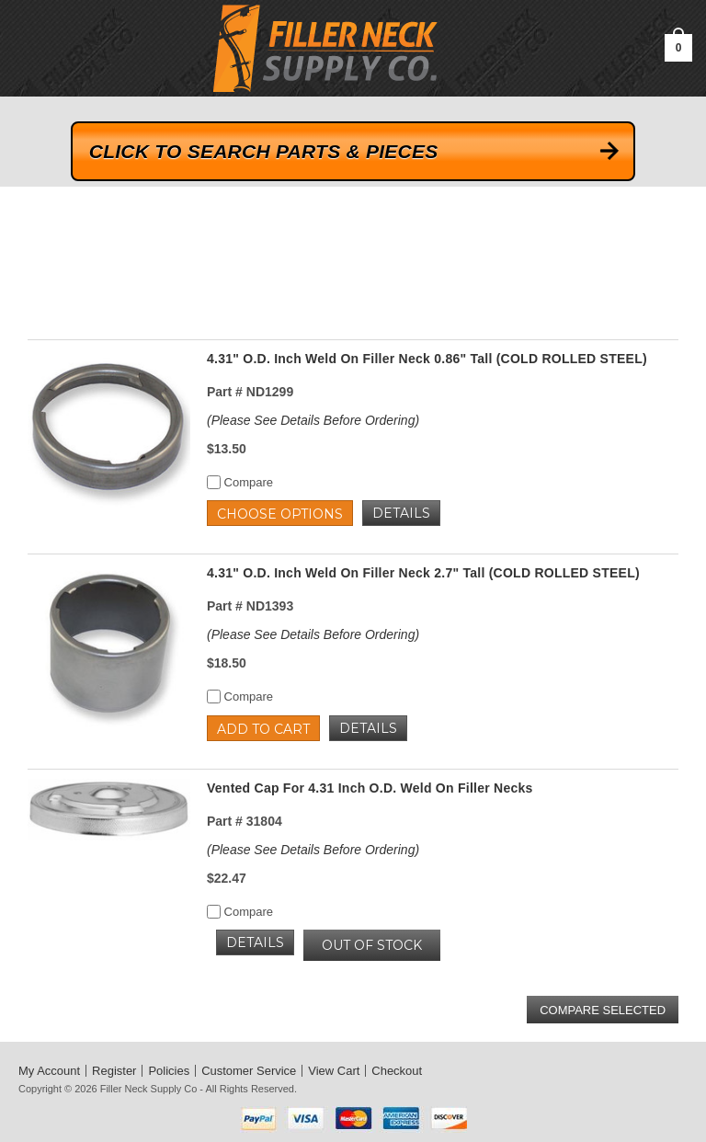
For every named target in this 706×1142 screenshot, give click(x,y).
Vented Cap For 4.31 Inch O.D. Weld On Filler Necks (370, 788)
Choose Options (280, 514)
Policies (168, 1071)
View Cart (333, 1071)
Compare (240, 482)
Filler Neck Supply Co (149, 1088)
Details (401, 513)
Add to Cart (263, 729)
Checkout (396, 1071)
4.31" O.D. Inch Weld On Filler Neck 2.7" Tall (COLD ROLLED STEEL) (423, 572)
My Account (49, 1071)
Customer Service (248, 1071)
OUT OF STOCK (372, 945)
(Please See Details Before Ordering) (313, 420)
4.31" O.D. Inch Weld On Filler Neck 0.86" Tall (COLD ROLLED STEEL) (427, 358)
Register (114, 1071)
